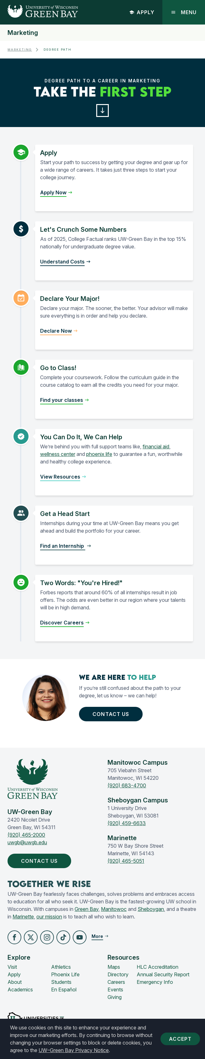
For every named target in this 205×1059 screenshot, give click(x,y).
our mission (49, 916)
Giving (115, 997)
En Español (63, 989)
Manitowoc (114, 909)
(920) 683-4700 (127, 785)
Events (115, 989)
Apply (142, 12)
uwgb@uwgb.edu (27, 842)
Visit (12, 967)
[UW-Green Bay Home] (39, 12)
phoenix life (99, 454)
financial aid (156, 446)
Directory (118, 974)
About (15, 982)
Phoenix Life (65, 974)
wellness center (57, 454)
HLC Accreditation (157, 967)
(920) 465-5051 (126, 861)
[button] (102, 110)
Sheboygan (151, 909)
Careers (116, 982)
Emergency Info (155, 982)
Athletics (61, 967)
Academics (20, 989)
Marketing (23, 33)
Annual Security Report (163, 974)
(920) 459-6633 (127, 823)
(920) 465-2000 (26, 835)
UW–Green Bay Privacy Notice (74, 1050)
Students (61, 982)
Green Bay (86, 909)
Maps (114, 967)
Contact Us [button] (110, 714)
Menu (184, 12)
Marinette (23, 916)
